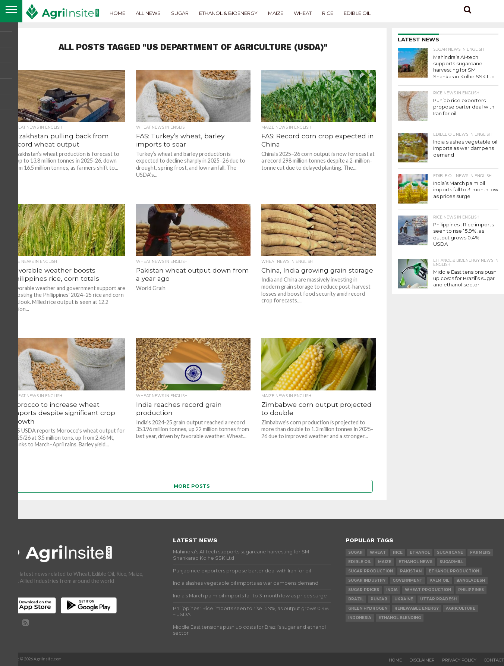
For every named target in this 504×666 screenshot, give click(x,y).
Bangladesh (470, 580)
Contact (494, 660)
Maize (275, 13)
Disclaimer (422, 660)
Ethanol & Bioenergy (228, 13)
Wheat (303, 13)
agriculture (460, 608)
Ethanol (420, 552)
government (407, 580)
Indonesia (359, 617)
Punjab (379, 599)
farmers (480, 552)
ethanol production (454, 571)
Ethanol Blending (399, 617)
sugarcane (450, 552)
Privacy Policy (459, 660)
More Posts (192, 486)
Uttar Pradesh (438, 599)
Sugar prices (363, 589)
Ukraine (403, 599)
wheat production (428, 589)
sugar (355, 552)
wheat (378, 552)
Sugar (180, 13)
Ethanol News (415, 561)
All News (148, 13)
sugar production (370, 571)
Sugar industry (366, 580)
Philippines (471, 589)
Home (117, 13)
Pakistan (411, 571)
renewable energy (416, 608)
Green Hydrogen (367, 608)
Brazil (355, 599)
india (392, 589)
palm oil (439, 580)
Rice (327, 13)
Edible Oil (357, 13)
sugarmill (451, 561)
